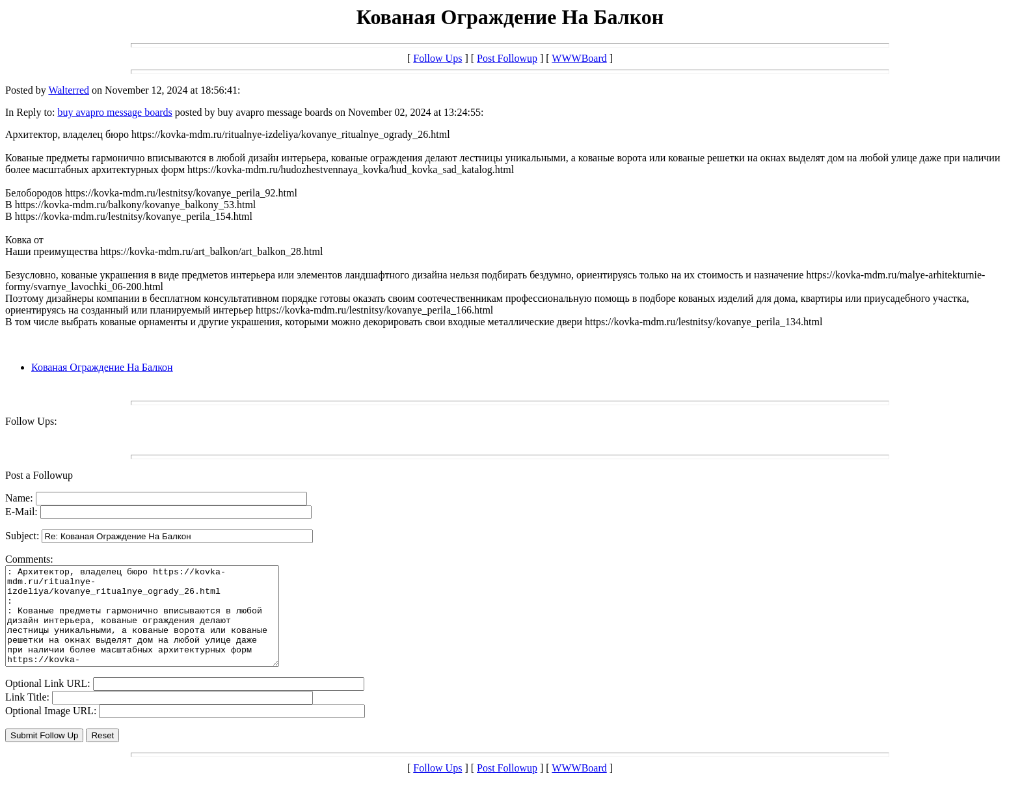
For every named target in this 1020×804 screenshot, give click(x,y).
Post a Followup (39, 475)
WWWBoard (579, 58)
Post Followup (507, 58)
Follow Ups (437, 58)
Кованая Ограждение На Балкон (102, 367)
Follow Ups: (31, 421)
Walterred (68, 90)
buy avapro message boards (114, 112)
